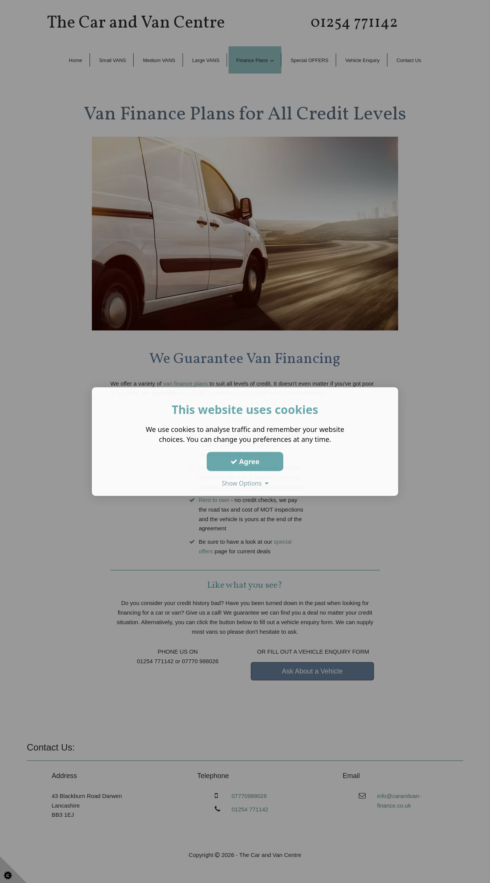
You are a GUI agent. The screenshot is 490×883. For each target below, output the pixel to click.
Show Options (245, 483)
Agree (245, 461)
